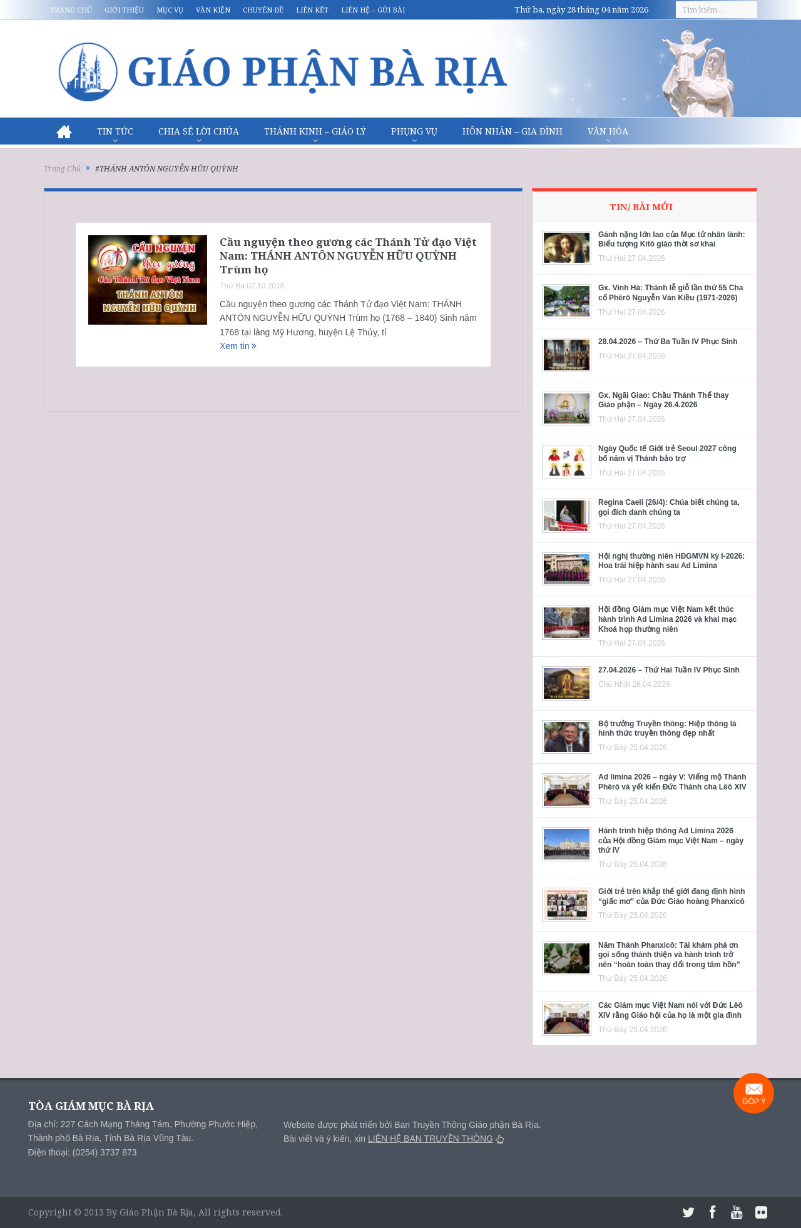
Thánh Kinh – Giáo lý (315, 131)
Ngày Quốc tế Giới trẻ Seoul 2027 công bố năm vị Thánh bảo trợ (667, 453)
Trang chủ (71, 9)
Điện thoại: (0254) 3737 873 (82, 1152)
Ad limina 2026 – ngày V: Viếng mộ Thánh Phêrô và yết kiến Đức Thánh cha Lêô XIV (672, 782)
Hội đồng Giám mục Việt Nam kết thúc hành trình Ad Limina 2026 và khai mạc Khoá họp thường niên (667, 619)
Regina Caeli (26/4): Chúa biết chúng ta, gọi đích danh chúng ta (669, 507)
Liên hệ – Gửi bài (373, 9)
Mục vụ (169, 9)
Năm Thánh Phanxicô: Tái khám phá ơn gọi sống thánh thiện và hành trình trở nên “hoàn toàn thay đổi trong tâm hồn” (669, 955)
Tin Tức (115, 131)
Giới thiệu (124, 9)
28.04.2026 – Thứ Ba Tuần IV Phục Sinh (668, 341)
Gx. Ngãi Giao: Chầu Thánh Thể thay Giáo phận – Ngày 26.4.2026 (663, 400)
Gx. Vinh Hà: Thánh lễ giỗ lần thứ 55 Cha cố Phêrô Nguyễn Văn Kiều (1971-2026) (670, 292)
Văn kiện (213, 9)
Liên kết (312, 9)
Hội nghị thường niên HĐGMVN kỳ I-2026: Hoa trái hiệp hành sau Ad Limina (671, 561)
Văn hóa (608, 131)
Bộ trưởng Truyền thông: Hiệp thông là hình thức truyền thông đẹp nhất (667, 728)
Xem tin (238, 346)
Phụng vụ (414, 131)
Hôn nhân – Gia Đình (512, 131)
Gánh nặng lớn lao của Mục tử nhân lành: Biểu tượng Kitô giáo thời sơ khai (671, 239)
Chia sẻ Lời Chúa (198, 131)
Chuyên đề (263, 9)
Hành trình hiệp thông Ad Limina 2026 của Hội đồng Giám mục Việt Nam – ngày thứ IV (670, 840)
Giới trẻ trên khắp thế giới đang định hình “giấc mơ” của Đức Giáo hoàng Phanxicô (671, 896)
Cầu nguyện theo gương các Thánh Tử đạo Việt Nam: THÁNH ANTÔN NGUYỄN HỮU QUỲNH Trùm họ (348, 256)
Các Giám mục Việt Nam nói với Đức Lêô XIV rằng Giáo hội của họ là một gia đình (670, 1010)
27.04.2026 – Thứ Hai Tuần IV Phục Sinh (669, 670)
